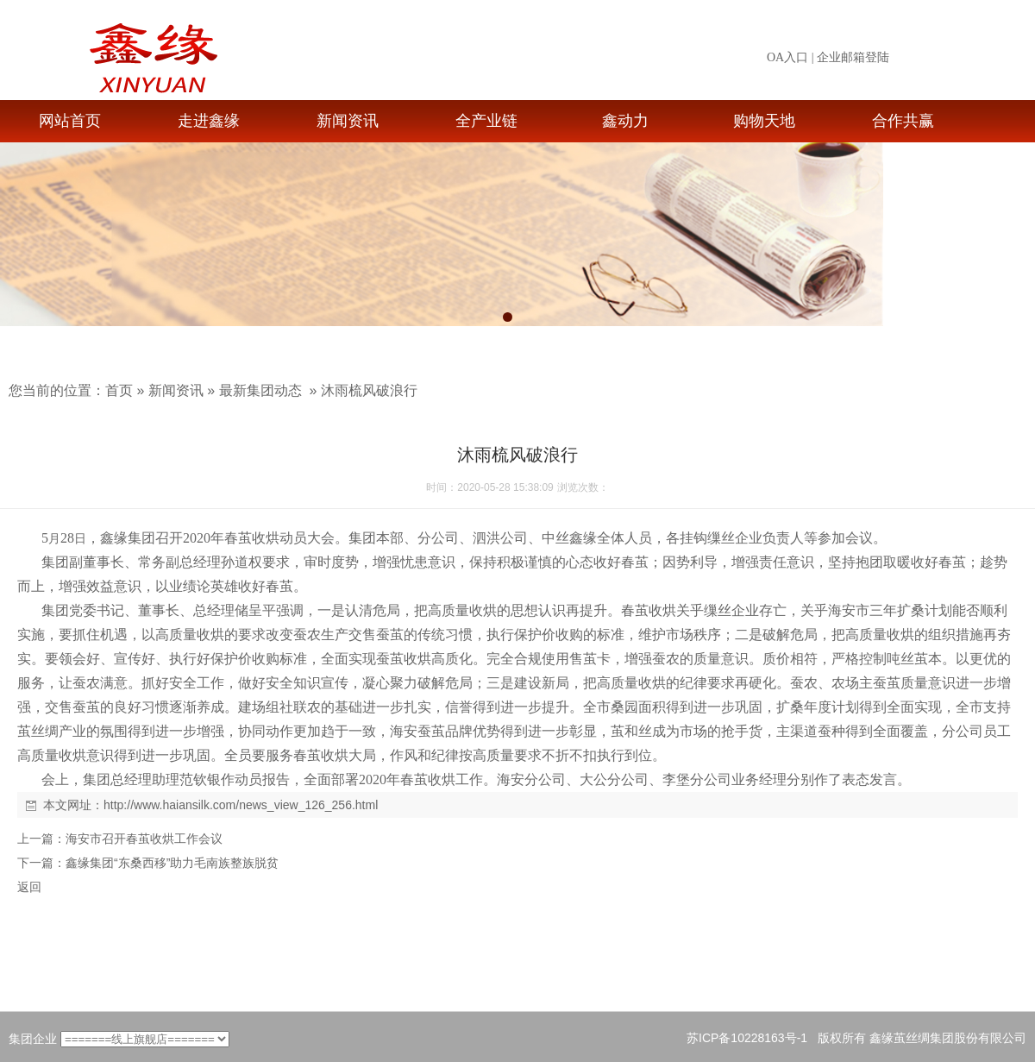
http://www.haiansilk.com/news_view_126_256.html (241, 805)
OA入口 (787, 57)
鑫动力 (625, 120)
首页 (119, 390)
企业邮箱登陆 (853, 57)
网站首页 (70, 120)
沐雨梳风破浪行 (369, 390)
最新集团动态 (260, 390)
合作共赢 (903, 120)
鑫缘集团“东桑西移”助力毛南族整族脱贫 (172, 863)
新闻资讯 (348, 120)
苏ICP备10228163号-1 (747, 1038)
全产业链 (486, 120)
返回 (29, 887)
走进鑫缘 (209, 120)
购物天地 (764, 120)
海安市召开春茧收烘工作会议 (144, 838)
